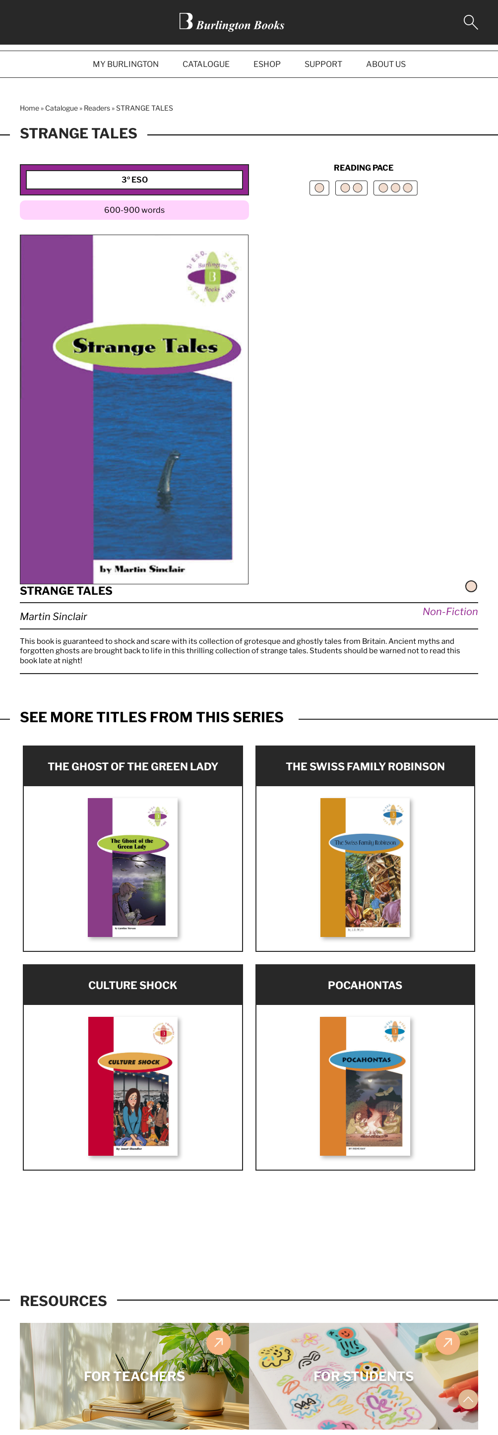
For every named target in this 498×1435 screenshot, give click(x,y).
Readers (97, 108)
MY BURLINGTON (126, 64)
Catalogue (61, 108)
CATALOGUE (206, 64)
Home (29, 108)
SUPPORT (323, 64)
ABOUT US (386, 64)
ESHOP (267, 64)
